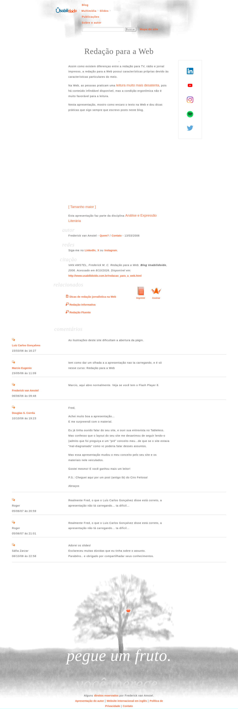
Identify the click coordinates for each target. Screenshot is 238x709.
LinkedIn (90, 250)
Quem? (104, 235)
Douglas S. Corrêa (23, 413)
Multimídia (89, 10)
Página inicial (66, 10)
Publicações (90, 16)
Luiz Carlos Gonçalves (26, 345)
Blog (85, 4)
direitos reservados (106, 695)
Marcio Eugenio (22, 368)
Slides (104, 10)
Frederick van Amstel (25, 390)
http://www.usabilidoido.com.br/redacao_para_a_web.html (105, 275)
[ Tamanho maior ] (82, 207)
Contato (116, 235)
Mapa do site (149, 29)
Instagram (110, 250)
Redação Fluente (80, 312)
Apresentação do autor (89, 700)
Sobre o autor (92, 22)
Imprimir (140, 298)
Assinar (156, 298)
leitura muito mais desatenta (137, 85)
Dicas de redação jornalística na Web (93, 296)
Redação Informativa (83, 304)
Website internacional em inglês (127, 700)
